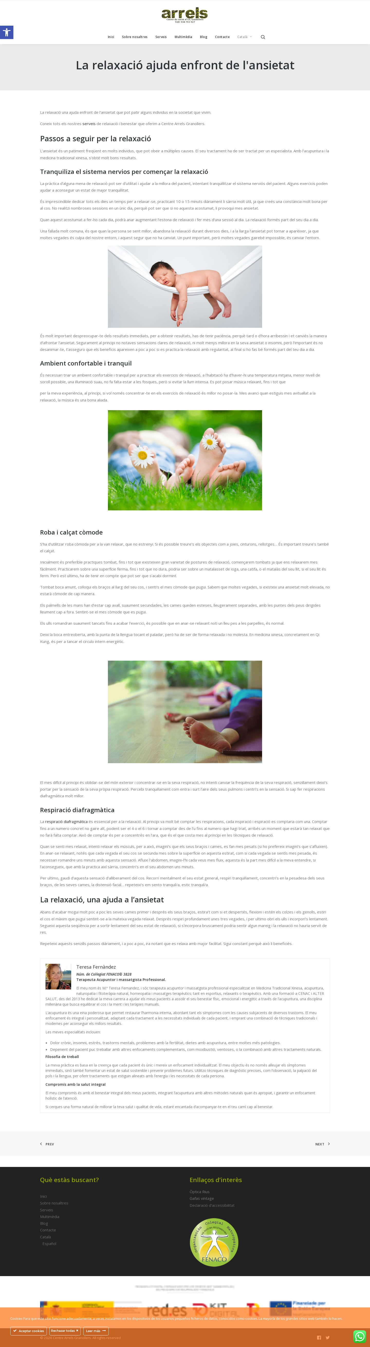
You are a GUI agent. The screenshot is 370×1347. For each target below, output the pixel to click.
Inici (111, 37)
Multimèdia (183, 37)
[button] (6, 32)
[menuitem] (111, 37)
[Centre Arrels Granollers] (185, 15)
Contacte (222, 37)
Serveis (161, 37)
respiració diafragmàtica (66, 821)
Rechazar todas (65, 1331)
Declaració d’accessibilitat (212, 1205)
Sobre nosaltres (135, 37)
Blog (203, 37)
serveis (89, 123)
